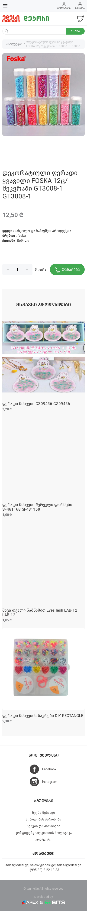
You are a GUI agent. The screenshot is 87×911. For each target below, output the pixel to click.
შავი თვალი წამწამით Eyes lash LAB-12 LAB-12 (39, 612)
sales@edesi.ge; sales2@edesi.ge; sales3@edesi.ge (43, 865)
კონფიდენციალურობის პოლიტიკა (44, 833)
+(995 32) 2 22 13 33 (43, 870)
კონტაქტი (43, 840)
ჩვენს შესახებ (43, 813)
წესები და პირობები (43, 826)
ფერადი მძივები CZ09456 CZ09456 (36, 403)
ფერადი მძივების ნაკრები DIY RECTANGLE (42, 715)
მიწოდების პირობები (43, 819)
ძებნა (75, 31)
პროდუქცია (14, 44)
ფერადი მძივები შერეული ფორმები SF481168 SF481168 (37, 507)
